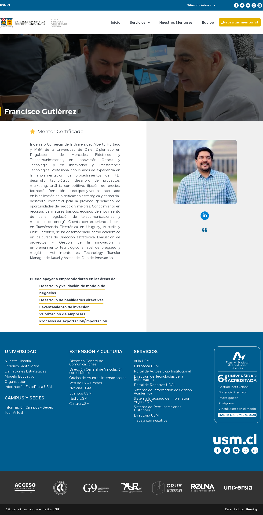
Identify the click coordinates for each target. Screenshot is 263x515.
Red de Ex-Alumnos (85, 383)
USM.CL (5, 5)
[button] (240, 22)
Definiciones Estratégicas (25, 371)
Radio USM (78, 398)
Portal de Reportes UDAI (154, 385)
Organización (15, 382)
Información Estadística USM (28, 387)
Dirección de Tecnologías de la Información (158, 378)
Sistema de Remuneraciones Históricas (157, 408)
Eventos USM (80, 393)
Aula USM (142, 361)
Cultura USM (79, 404)
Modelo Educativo (19, 376)
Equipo (208, 22)
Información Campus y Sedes (29, 407)
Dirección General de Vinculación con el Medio (96, 371)
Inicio (116, 22)
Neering (251, 509)
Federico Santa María (22, 366)
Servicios (140, 22)
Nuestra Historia (18, 361)
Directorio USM (146, 415)
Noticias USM (80, 388)
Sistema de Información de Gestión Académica (163, 391)
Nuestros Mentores (176, 22)
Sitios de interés (201, 5)
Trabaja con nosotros (150, 420)
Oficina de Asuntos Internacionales (97, 378)
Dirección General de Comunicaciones (86, 362)
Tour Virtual (14, 412)
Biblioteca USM (146, 366)
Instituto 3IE (51, 509)
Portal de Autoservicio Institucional (162, 371)
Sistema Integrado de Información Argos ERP (162, 400)
